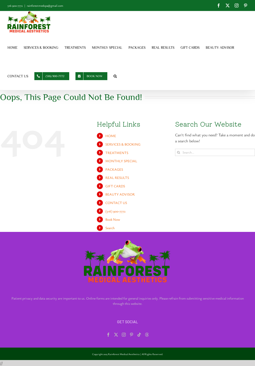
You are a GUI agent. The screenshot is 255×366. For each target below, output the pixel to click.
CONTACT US (116, 202)
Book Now (112, 219)
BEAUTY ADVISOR (120, 194)
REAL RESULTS (117, 177)
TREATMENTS (116, 152)
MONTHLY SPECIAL (121, 160)
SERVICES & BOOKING (122, 144)
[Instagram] (124, 335)
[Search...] (215, 152)
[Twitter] (116, 335)
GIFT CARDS (115, 186)
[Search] (178, 152)
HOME (110, 135)
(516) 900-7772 (115, 211)
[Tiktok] (139, 335)
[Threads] (147, 335)
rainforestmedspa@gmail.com (45, 5)
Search (110, 227)
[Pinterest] (131, 335)
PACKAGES (114, 169)
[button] (115, 75)
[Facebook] (108, 335)
